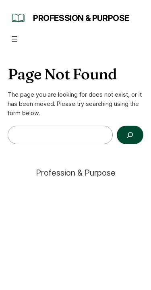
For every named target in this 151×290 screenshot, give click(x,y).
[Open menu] (14, 39)
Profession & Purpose (81, 18)
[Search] (130, 135)
